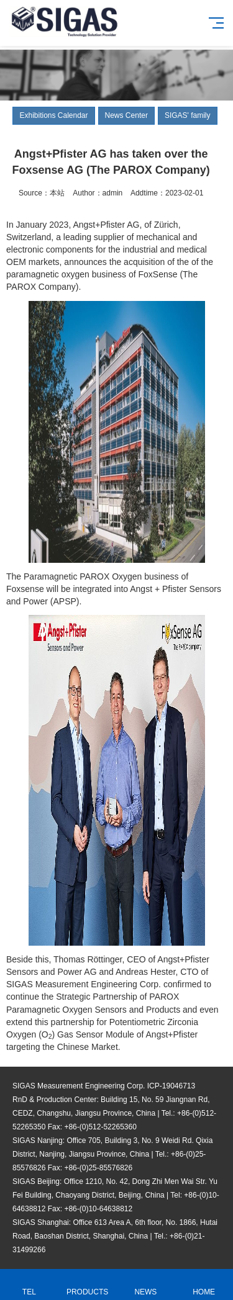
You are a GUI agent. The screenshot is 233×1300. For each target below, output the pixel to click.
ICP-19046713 (171, 1086)
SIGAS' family (188, 115)
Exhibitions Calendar (53, 115)
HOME (204, 1284)
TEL (29, 1284)
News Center (126, 115)
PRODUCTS (87, 1284)
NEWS (146, 1284)
